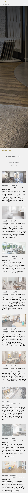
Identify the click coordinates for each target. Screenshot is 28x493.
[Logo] (6, 2)
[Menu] (25, 3)
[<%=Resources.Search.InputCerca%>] (14, 156)
